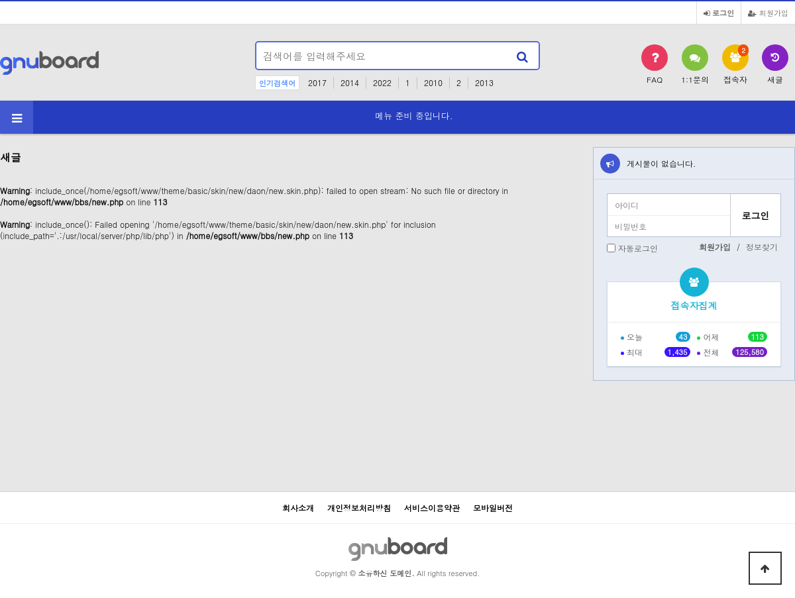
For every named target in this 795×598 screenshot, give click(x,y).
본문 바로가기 (0, 0)
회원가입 (768, 12)
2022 (382, 82)
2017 (317, 82)
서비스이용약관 (432, 507)
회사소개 (298, 507)
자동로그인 (638, 248)
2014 (350, 82)
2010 (433, 82)
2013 (484, 82)
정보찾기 (762, 246)
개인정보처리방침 (359, 507)
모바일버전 (493, 507)
